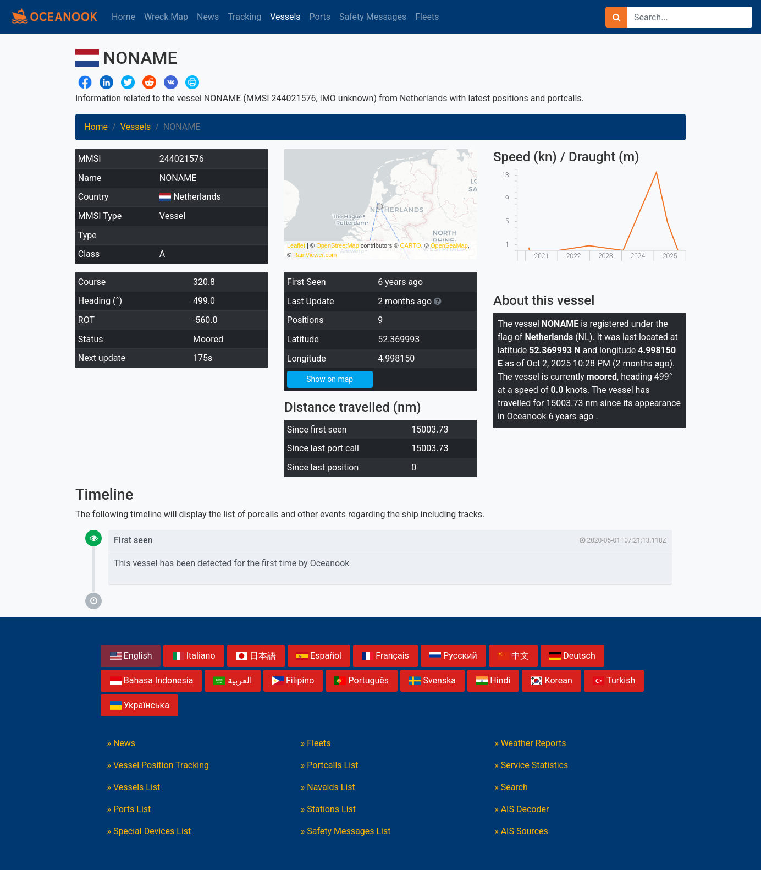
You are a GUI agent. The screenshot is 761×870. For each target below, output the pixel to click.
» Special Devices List (149, 831)
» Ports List (129, 809)
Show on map (329, 379)
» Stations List (328, 809)
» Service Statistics (531, 765)
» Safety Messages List (346, 831)
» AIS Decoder (521, 809)
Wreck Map (166, 17)
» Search (511, 787)
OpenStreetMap (337, 245)
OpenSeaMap (449, 245)
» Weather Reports (530, 743)
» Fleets (316, 743)
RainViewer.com (315, 254)
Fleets (427, 17)
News (208, 17)
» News (121, 743)
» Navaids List (328, 787)
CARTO (410, 245)
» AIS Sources (521, 831)
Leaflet (296, 245)
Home (123, 17)
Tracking (244, 17)
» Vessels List (133, 787)
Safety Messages (372, 17)
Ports (320, 17)
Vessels (285, 17)
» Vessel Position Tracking (158, 765)
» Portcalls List (330, 765)
